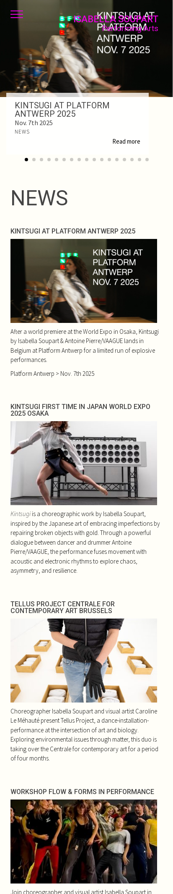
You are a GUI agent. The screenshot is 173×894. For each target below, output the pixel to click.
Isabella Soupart (115, 23)
